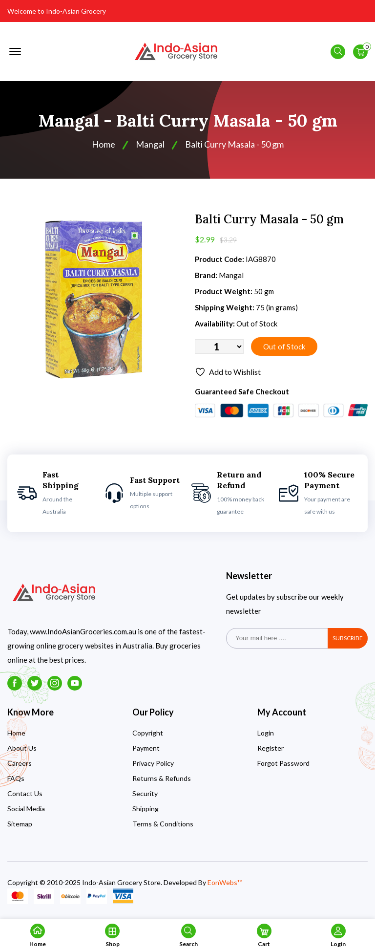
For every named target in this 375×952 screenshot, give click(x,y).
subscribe (348, 638)
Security (145, 793)
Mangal (150, 144)
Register (270, 748)
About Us (22, 748)
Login (265, 733)
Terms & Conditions (162, 824)
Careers (19, 763)
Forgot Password (283, 763)
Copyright (147, 733)
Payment (146, 748)
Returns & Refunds (161, 778)
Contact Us (24, 793)
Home (103, 144)
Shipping (145, 808)
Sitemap (19, 824)
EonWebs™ (225, 882)
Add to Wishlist (228, 372)
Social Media (26, 808)
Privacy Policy (153, 763)
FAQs (15, 778)
